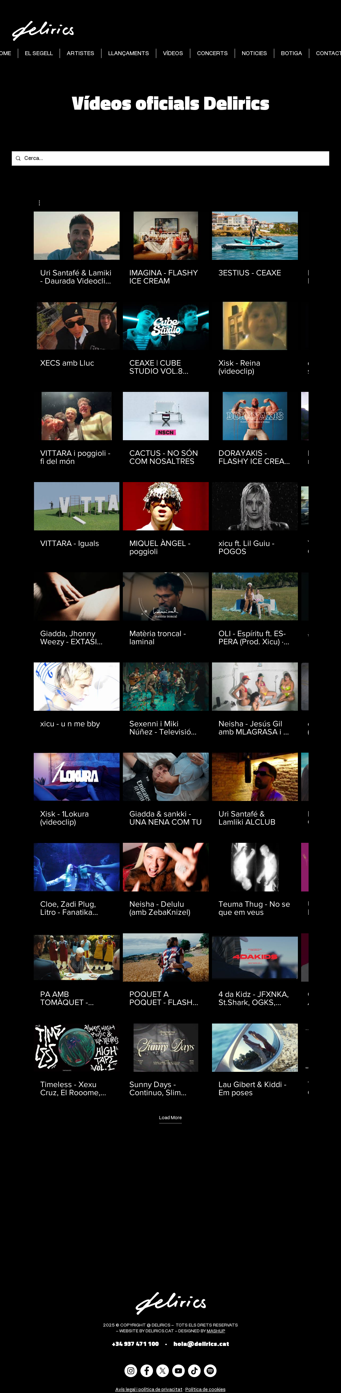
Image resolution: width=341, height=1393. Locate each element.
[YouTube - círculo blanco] (178, 1370)
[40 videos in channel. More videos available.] (170, 654)
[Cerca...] (169, 158)
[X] (162, 1370)
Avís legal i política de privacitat (148, 1389)
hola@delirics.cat (201, 1343)
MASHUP (216, 1331)
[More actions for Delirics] (42, 202)
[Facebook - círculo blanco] (146, 1370)
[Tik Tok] (194, 1370)
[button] (42, 202)
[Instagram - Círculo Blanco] (130, 1370)
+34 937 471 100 (135, 1343)
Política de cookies (205, 1389)
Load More (170, 1118)
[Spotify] (210, 1370)
